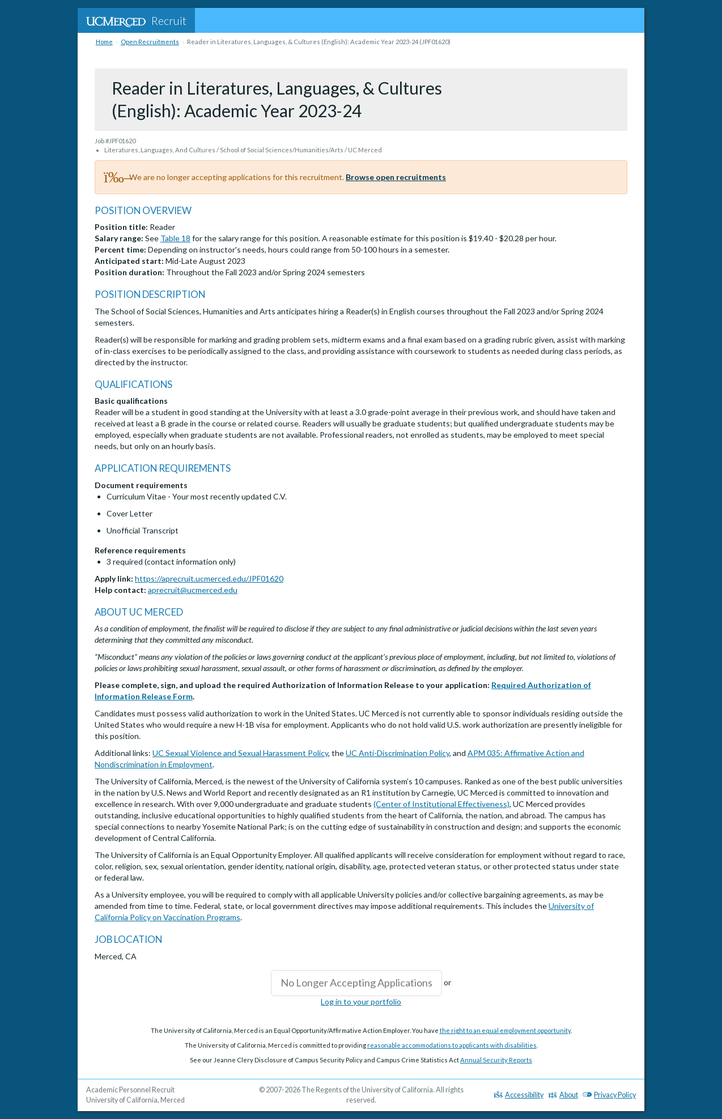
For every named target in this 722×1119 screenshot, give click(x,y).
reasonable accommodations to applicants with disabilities (452, 1045)
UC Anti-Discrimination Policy (397, 753)
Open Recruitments (150, 41)
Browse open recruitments (396, 177)
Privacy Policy (609, 1095)
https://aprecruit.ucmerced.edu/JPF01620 (209, 578)
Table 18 (175, 238)
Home (104, 41)
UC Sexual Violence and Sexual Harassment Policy (240, 753)
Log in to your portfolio (361, 1001)
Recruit (136, 20)
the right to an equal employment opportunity (505, 1030)
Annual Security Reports (496, 1060)
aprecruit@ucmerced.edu (192, 590)
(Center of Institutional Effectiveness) (441, 804)
